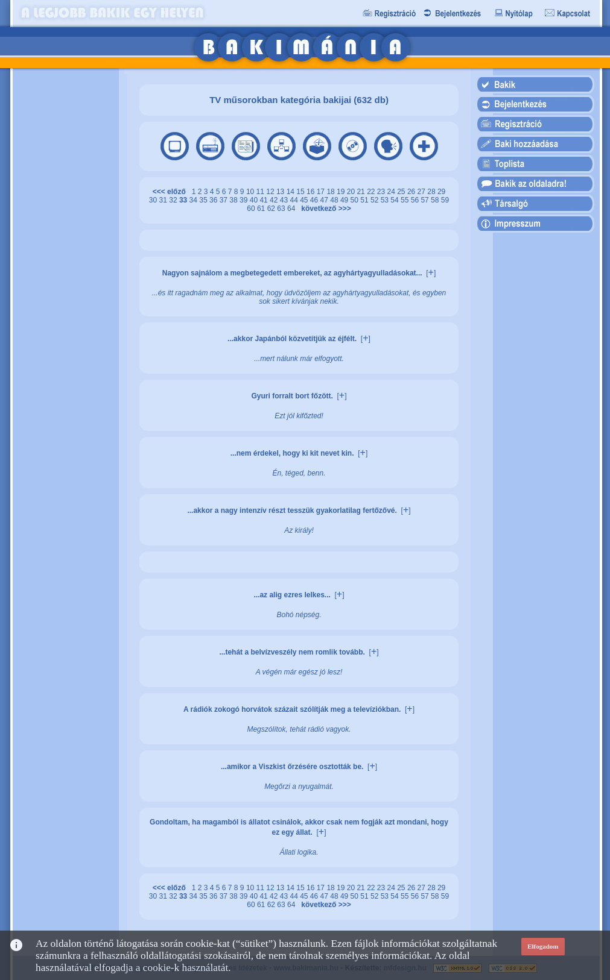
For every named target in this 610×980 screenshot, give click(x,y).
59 (445, 200)
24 (392, 191)
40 (255, 200)
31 (164, 200)
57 (426, 200)
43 (285, 200)
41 (264, 200)
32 (174, 200)
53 (386, 200)
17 (322, 191)
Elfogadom (542, 946)
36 (214, 200)
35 (204, 200)
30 (154, 200)
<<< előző (171, 191)
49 (345, 200)
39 (245, 200)
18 (331, 191)
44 (295, 200)
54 (395, 200)
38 (234, 200)
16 (312, 191)
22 (372, 191)
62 (272, 208)
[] (431, 273)
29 (441, 191)
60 (252, 208)
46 (315, 200)
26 (412, 191)
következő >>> (324, 208)
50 (356, 200)
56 (416, 200)
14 (292, 191)
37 (225, 200)
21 (362, 191)
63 (282, 208)
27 (423, 191)
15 (301, 191)
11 (261, 191)
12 (271, 191)
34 (194, 200)
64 (292, 208)
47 (325, 200)
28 (432, 191)
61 (262, 208)
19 (342, 191)
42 (275, 200)
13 (281, 191)
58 (436, 200)
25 (402, 191)
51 (365, 200)
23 (382, 191)
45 (305, 200)
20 (352, 191)
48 (335, 200)
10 (251, 191)
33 (184, 200)
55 (406, 200)
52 (375, 200)
